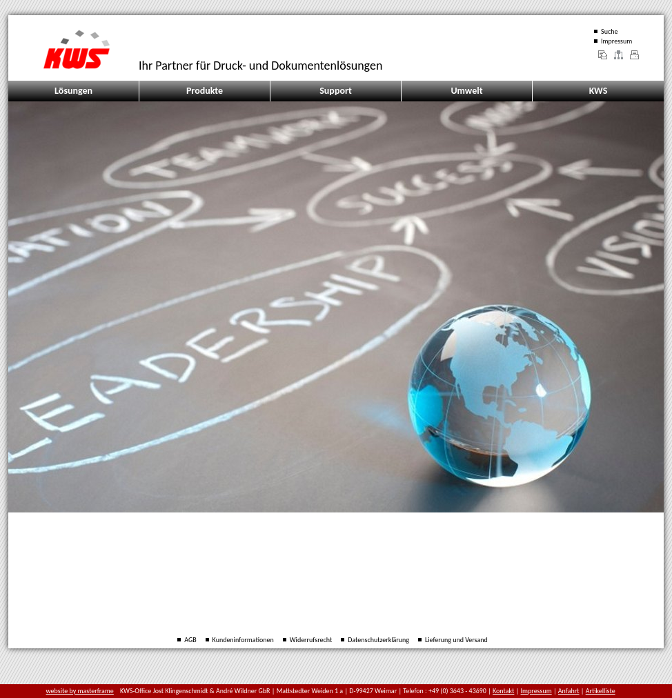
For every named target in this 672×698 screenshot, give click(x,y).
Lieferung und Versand (456, 639)
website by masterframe (80, 690)
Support (335, 91)
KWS (598, 91)
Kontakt (503, 690)
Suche (609, 31)
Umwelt (466, 91)
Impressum (616, 41)
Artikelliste (600, 690)
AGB (190, 639)
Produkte (204, 91)
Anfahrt (569, 690)
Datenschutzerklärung (378, 639)
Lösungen (73, 91)
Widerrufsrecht (311, 639)
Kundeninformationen (243, 639)
